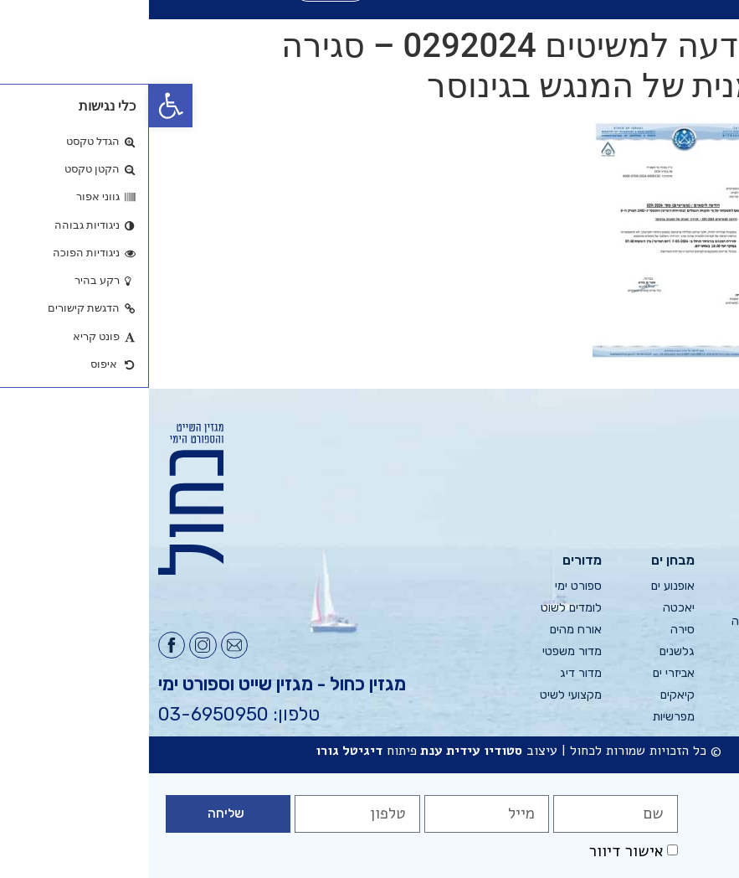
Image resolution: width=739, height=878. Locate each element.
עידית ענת (301, 750)
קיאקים (528, 695)
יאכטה (530, 608)
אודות (717, 586)
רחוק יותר (614, 708)
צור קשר (710, 690)
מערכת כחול (700, 629)
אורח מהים (427, 629)
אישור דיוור (477, 851)
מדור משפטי (423, 651)
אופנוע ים (524, 586)
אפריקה (618, 643)
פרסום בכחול (699, 608)
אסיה (625, 686)
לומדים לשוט (422, 608)
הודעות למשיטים (710, 659)
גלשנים (528, 651)
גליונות (714, 564)
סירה (533, 629)
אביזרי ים (525, 673)
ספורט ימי (429, 586)
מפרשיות (525, 717)
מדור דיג (432, 673)
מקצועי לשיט (422, 695)
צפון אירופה (610, 621)
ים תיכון (620, 599)
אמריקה (618, 665)
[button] (22, 105)
